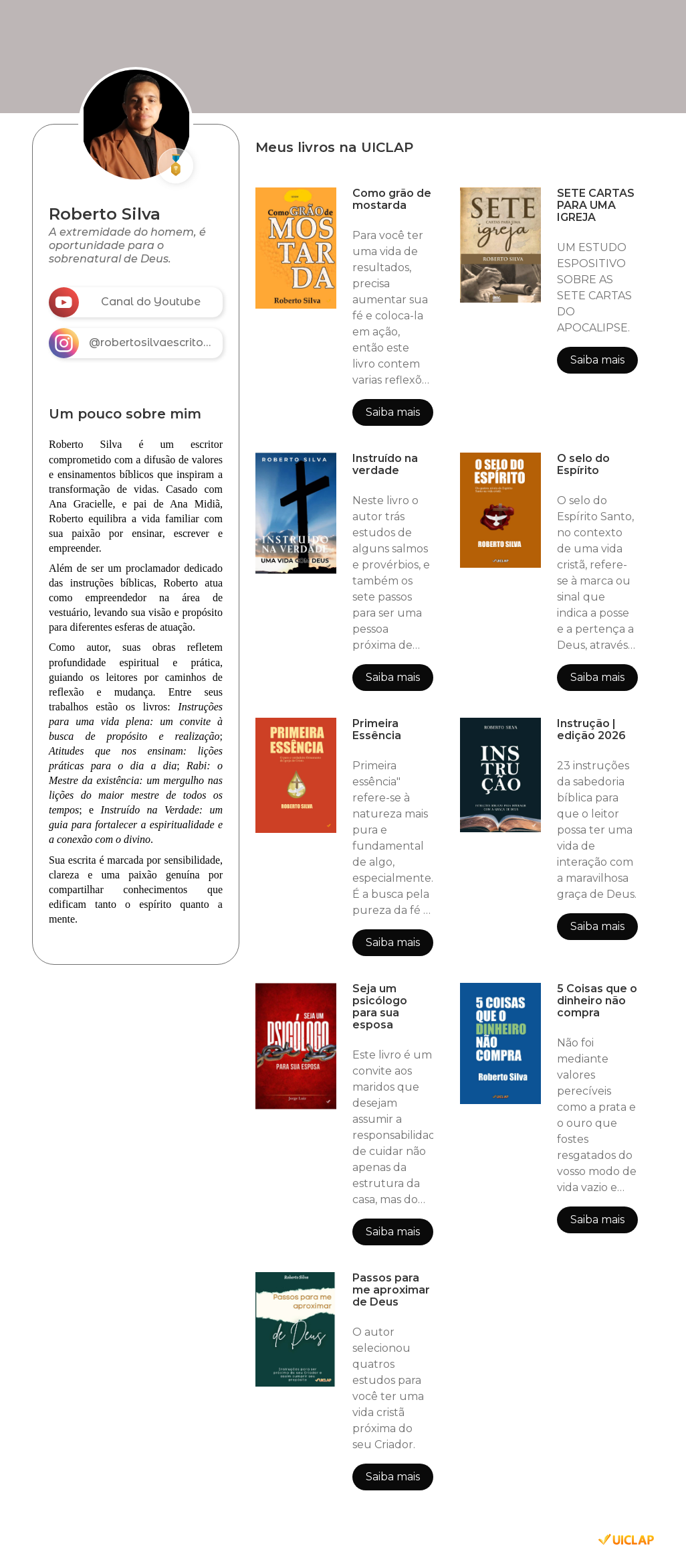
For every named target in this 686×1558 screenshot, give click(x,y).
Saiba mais (393, 412)
